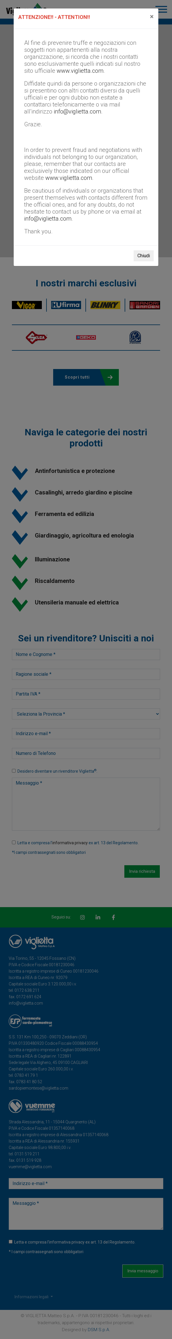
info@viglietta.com (77, 111)
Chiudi (143, 255)
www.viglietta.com (80, 70)
